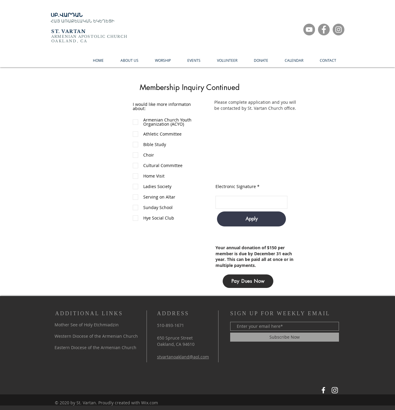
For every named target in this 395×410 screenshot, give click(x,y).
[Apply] (251, 218)
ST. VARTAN (68, 31)
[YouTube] (309, 29)
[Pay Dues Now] (248, 281)
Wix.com (149, 403)
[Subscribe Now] (284, 337)
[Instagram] (338, 29)
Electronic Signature (235, 186)
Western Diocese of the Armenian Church (96, 336)
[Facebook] (324, 29)
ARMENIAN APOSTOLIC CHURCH (89, 36)
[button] (260, 60)
